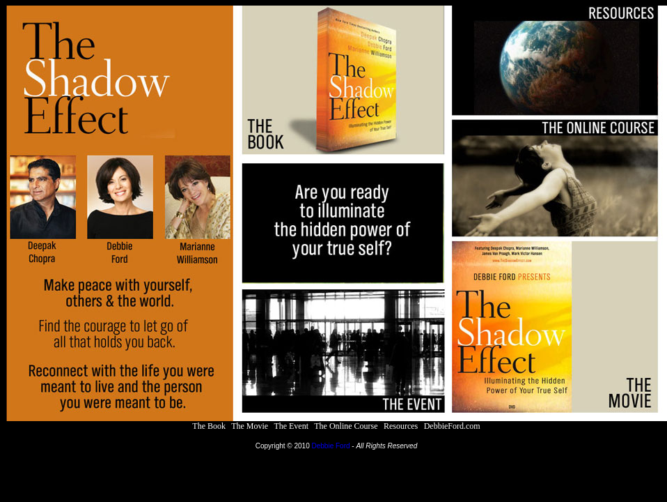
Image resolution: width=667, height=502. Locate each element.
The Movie (249, 426)
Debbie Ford (331, 446)
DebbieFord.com (452, 426)
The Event (291, 426)
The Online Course (345, 426)
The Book (209, 426)
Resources (401, 426)
